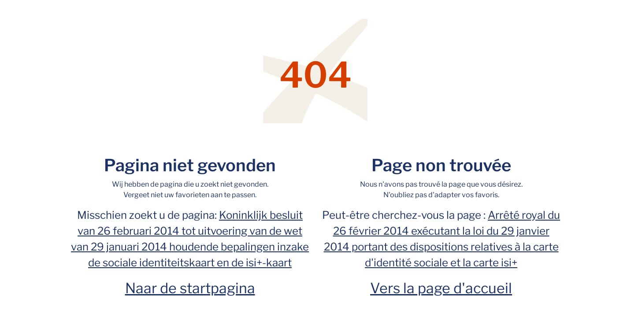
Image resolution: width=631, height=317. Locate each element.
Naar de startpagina (190, 288)
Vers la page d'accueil (441, 288)
